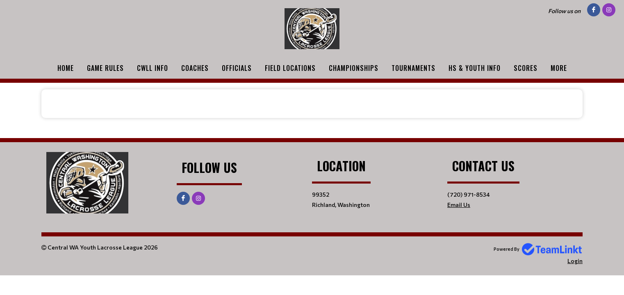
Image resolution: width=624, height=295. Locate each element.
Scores (525, 68)
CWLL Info (152, 68)
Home (65, 68)
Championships (353, 68)
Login (575, 260)
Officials (237, 68)
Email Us (458, 204)
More (559, 68)
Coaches (195, 68)
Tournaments (413, 68)
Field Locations (290, 68)
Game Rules (105, 68)
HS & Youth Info (475, 68)
